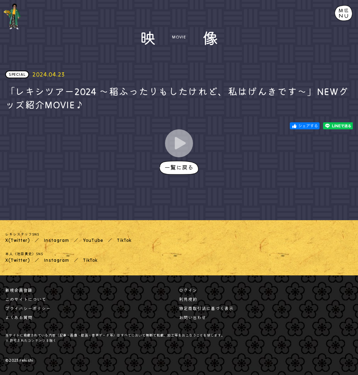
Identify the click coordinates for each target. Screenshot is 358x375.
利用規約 (188, 299)
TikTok (124, 240)
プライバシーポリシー (28, 308)
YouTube (93, 240)
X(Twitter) (17, 240)
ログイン (188, 290)
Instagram (56, 240)
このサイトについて (25, 299)
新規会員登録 (19, 290)
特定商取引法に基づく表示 (206, 308)
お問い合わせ (192, 317)
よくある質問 (19, 317)
